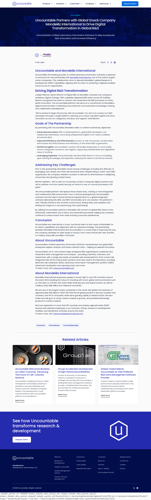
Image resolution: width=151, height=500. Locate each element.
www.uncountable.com (63, 268)
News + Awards (103, 469)
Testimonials (81, 461)
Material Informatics (83, 469)
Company (101, 457)
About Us (101, 461)
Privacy (122, 469)
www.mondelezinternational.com (68, 314)
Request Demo (130, 4)
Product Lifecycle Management (61, 478)
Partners (101, 465)
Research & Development (60, 462)
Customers (80, 457)
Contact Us (124, 461)
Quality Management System (62, 472)
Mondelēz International (80, 77)
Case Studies (81, 465)
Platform (58, 457)
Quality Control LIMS (62, 467)
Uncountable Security (106, 472)
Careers (123, 465)
